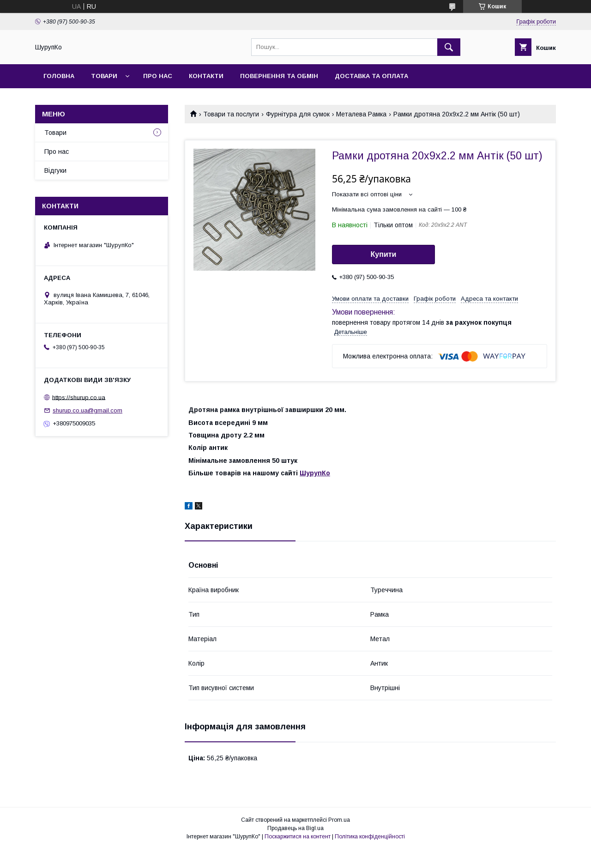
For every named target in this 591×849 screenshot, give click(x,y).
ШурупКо (315, 473)
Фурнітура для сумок (298, 114)
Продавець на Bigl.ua (295, 828)
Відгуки (55, 170)
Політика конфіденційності (370, 836)
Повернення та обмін (279, 76)
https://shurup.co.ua (78, 397)
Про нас (157, 76)
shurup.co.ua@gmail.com (87, 410)
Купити (384, 254)
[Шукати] (448, 47)
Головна (58, 76)
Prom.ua (339, 820)
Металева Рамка (361, 114)
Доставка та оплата (371, 76)
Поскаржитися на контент (298, 836)
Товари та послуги (231, 114)
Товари (104, 76)
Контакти (206, 76)
